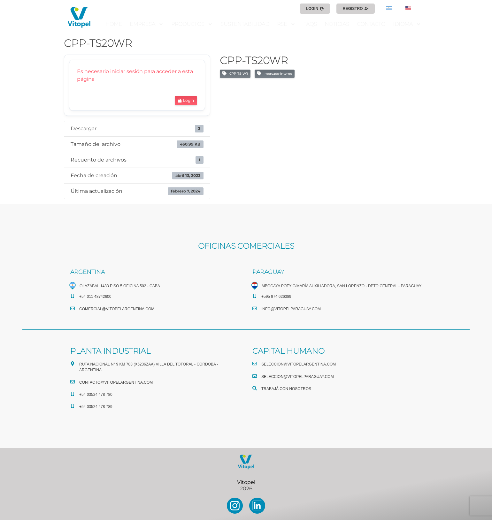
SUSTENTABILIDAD (244, 24)
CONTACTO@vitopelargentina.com (116, 382)
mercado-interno (274, 74)
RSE (286, 24)
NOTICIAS (337, 24)
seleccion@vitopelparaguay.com (297, 376)
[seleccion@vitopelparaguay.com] (254, 376)
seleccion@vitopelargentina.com (298, 364)
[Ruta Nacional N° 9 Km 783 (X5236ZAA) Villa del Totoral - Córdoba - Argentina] (72, 363)
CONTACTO (371, 24)
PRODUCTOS (192, 24)
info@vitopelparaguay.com (291, 309)
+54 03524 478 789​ (95, 406)
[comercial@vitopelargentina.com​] (72, 308)
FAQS (310, 24)
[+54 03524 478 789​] (72, 406)
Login (186, 100)
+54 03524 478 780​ (95, 394)
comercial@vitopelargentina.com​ (116, 309)
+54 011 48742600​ (95, 296)
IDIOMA (407, 24)
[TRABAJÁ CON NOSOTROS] (254, 388)
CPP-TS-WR (235, 74)
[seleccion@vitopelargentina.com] (254, 363)
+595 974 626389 (276, 296)
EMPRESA (147, 24)
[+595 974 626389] (254, 296)
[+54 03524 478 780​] (72, 394)
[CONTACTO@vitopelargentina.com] (72, 382)
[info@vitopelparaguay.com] (254, 308)
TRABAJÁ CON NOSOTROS (286, 389)
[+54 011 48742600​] (72, 296)
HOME (113, 24)
